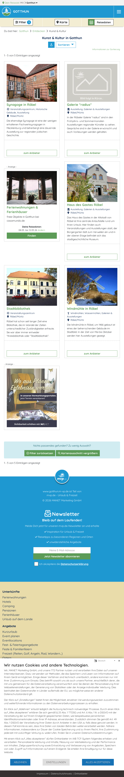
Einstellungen (56, 762)
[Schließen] (119, 660)
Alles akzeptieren (98, 762)
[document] (62, 710)
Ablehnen (20, 762)
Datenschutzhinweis (61, 773)
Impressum (42, 773)
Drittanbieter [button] (81, 773)
